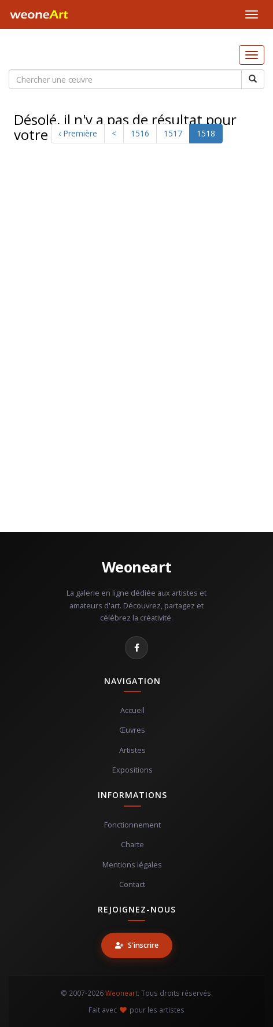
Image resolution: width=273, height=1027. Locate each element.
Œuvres (132, 730)
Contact (132, 884)
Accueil (132, 710)
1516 (140, 133)
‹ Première (77, 133)
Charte (132, 844)
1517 (173, 133)
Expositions (132, 770)
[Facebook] (136, 647)
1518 (206, 133)
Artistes (132, 750)
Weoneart (137, 567)
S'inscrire (136, 945)
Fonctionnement (132, 825)
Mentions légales (132, 865)
